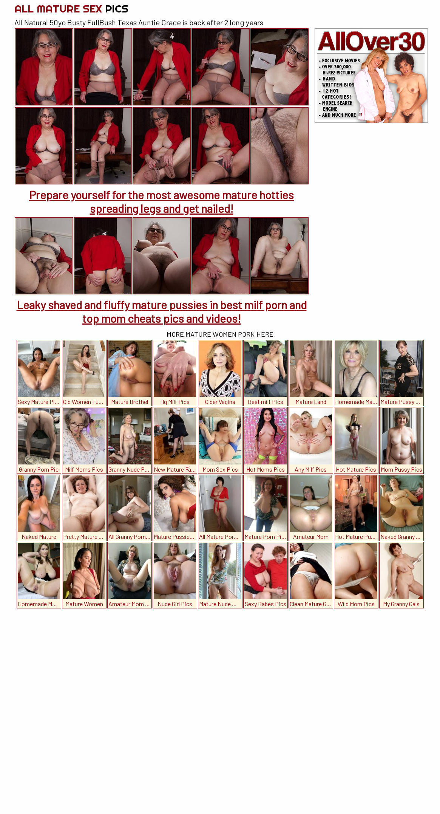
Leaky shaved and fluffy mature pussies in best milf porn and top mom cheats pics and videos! (162, 311)
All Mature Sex (71, 8)
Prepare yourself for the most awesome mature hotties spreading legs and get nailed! (161, 201)
